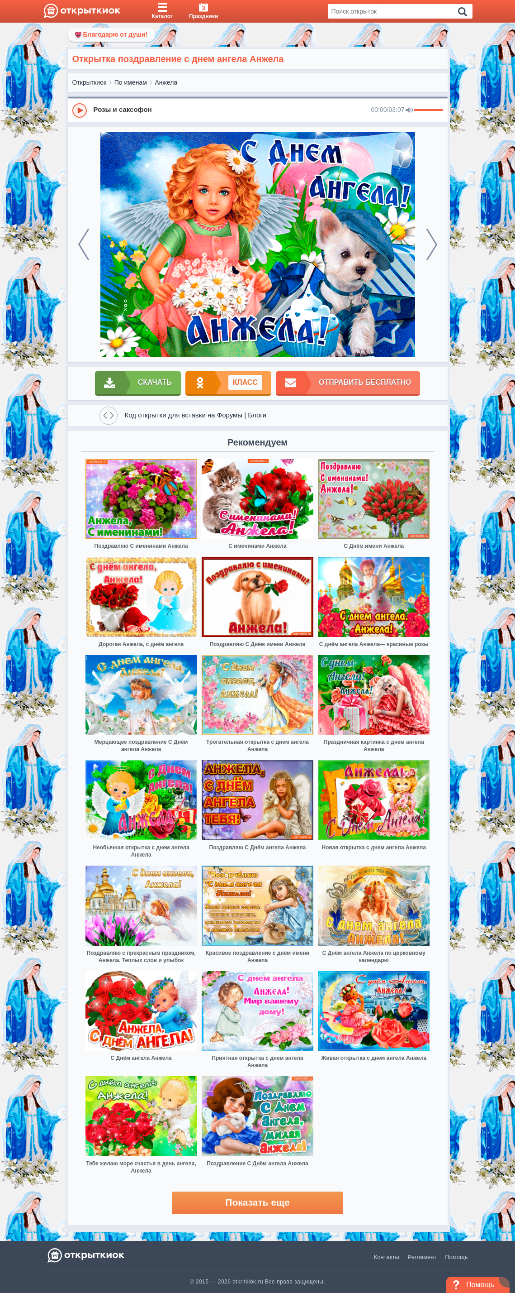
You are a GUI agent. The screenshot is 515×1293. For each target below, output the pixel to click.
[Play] (79, 110)
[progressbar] (428, 110)
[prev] (83, 244)
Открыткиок (89, 82)
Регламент (422, 1257)
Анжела (166, 82)
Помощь (456, 1257)
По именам (130, 82)
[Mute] (409, 110)
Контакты (386, 1257)
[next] (431, 244)
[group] (258, 110)
